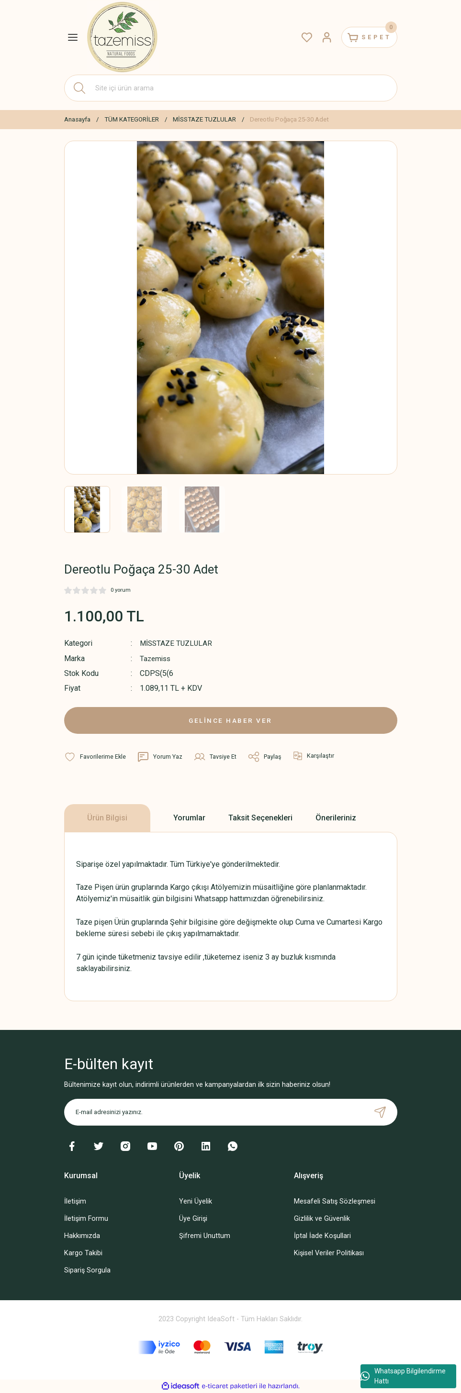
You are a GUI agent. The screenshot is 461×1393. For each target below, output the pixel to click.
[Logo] (123, 37)
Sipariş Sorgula (87, 1270)
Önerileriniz (335, 817)
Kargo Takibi (83, 1253)
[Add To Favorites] (95, 757)
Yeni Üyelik (195, 1201)
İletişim (75, 1201)
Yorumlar (189, 817)
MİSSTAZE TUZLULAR (177, 643)
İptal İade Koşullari (322, 1236)
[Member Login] (319, 37)
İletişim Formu (86, 1219)
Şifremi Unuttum (204, 1236)
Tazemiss (156, 658)
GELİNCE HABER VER (230, 720)
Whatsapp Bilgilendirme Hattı (403, 1376)
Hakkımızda (82, 1236)
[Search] (230, 88)
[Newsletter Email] (230, 1112)
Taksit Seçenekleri (260, 817)
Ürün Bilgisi (107, 817)
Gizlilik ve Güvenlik (322, 1219)
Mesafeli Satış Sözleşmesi (334, 1201)
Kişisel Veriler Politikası (329, 1253)
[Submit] (380, 1112)
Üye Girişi (193, 1219)
